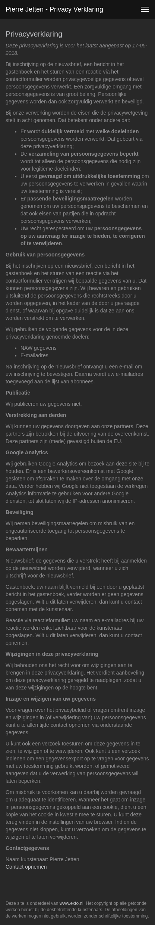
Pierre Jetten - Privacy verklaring (54, 9)
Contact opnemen (26, 867)
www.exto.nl (71, 903)
